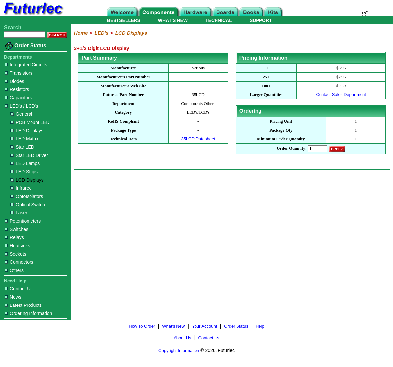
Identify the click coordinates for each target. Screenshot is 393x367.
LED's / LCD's (21, 106)
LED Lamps (25, 163)
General (21, 114)
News (13, 297)
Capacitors (18, 97)
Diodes (14, 81)
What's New (173, 326)
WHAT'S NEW (173, 20)
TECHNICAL (218, 20)
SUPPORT (261, 20)
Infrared (20, 188)
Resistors (17, 89)
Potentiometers (23, 221)
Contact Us (18, 288)
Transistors (18, 73)
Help (260, 326)
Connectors (19, 262)
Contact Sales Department (341, 94)
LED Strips (24, 171)
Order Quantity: (292, 148)
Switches (16, 229)
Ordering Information (28, 313)
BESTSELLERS (123, 20)
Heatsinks (17, 245)
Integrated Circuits (26, 64)
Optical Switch (27, 204)
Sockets (15, 254)
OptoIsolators (26, 196)
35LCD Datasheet (198, 138)
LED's (102, 33)
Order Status (30, 45)
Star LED (22, 147)
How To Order (142, 326)
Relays (14, 237)
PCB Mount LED (30, 122)
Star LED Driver (29, 155)
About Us (182, 337)
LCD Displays (27, 180)
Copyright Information (178, 350)
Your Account (204, 326)
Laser (18, 212)
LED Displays (26, 130)
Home (81, 33)
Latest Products (23, 305)
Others (14, 270)
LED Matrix (24, 138)
